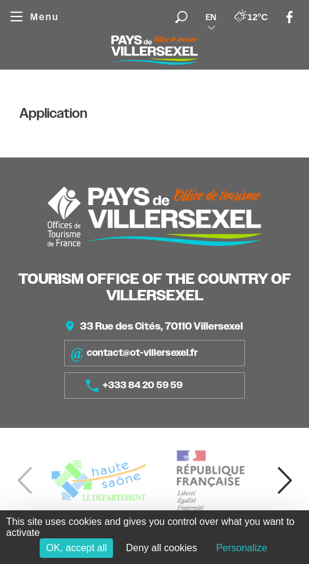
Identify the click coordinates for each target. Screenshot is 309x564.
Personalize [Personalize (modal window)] (241, 548)
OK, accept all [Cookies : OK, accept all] (76, 548)
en (211, 17)
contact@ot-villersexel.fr (134, 353)
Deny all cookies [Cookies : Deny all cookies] (161, 548)
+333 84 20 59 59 (134, 386)
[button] (284, 480)
